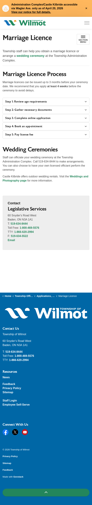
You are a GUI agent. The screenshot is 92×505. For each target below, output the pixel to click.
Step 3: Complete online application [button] (28, 118)
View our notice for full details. (31, 12)
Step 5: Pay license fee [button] (19, 134)
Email (11, 240)
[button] (46, 313)
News (6, 377)
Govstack (18, 476)
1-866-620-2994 (24, 231)
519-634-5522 (19, 236)
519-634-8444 (19, 223)
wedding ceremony (30, 56)
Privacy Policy (12, 388)
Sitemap (8, 392)
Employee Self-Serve (16, 404)
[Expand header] (87, 23)
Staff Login (10, 400)
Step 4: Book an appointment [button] (23, 126)
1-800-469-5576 (29, 227)
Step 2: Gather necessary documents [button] (28, 109)
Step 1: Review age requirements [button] (26, 101)
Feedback (9, 384)
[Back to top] (46, 492)
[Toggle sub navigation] (83, 39)
